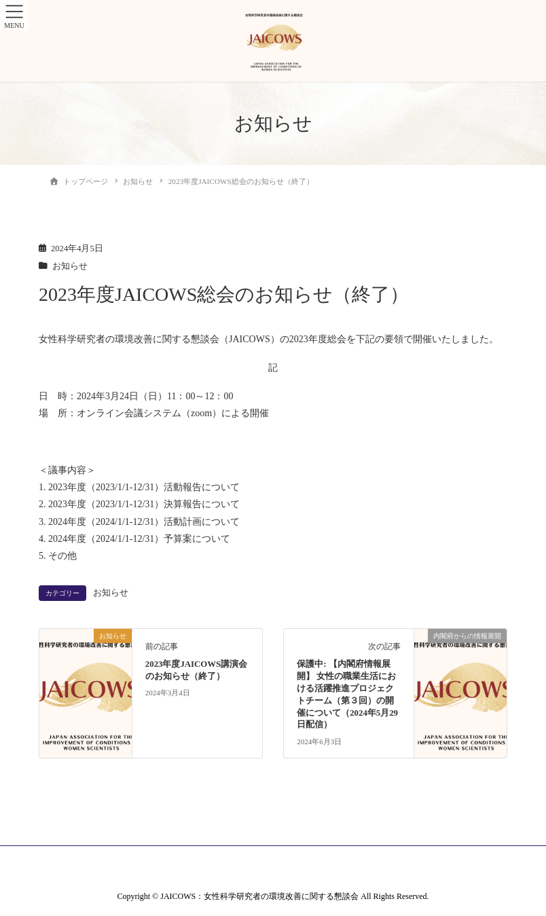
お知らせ (70, 266)
